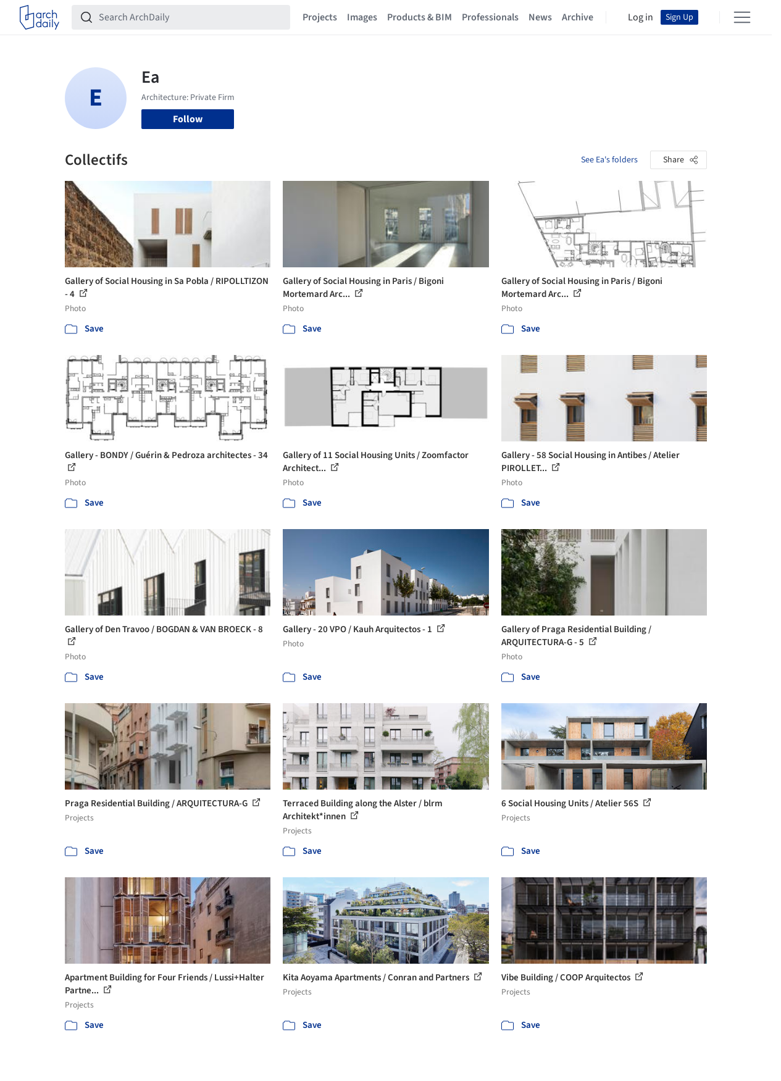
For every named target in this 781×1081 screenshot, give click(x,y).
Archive (577, 17)
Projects (320, 17)
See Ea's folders (609, 160)
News (540, 17)
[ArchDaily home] (39, 17)
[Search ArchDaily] (191, 17)
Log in (640, 17)
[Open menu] (742, 17)
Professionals (490, 17)
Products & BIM (419, 17)
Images (362, 17)
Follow (188, 119)
